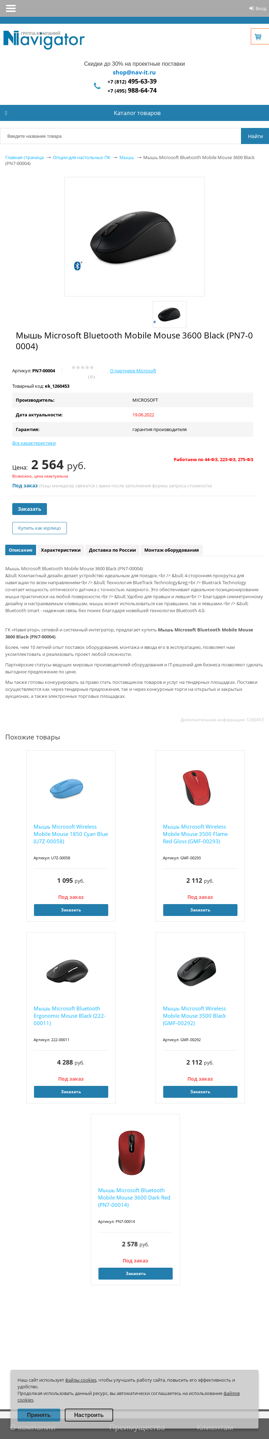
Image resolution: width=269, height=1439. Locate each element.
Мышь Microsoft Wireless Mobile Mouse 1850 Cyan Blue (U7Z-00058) (71, 834)
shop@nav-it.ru (134, 72)
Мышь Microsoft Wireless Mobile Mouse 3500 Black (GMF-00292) (194, 1015)
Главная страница (24, 157)
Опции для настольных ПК (81, 157)
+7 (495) (132, 90)
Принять (39, 1415)
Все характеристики (34, 443)
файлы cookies (80, 1380)
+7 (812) (132, 81)
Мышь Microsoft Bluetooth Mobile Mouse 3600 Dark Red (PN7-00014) (134, 1197)
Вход (261, 8)
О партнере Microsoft (133, 370)
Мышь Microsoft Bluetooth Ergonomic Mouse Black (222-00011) (70, 1015)
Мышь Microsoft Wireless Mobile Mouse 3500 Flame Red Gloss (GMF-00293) (195, 834)
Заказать (29, 509)
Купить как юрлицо (39, 528)
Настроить (89, 1415)
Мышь (126, 157)
